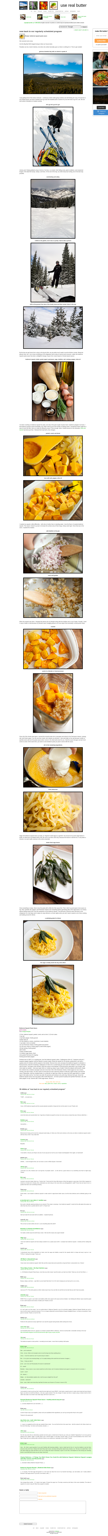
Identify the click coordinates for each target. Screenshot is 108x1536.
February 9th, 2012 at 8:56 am (27, 1388)
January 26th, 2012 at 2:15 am (27, 1239)
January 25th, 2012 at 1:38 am (27, 1112)
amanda (22, 1295)
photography (73, 11)
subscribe (101, 41)
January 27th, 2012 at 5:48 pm (27, 1278)
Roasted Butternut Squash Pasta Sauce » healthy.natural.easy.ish (41, 1399)
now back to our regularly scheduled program (40, 31)
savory (59, 1083)
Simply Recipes (26, 1031)
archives (67, 11)
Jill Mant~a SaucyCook (27, 1259)
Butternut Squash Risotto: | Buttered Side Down (35, 1467)
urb (31, 11)
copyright (40, 11)
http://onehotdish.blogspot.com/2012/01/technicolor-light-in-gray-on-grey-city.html (40, 1332)
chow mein (63, 17)
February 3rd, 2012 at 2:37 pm (27, 1338)
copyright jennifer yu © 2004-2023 (32, 22)
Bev (21, 1177)
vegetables (64, 1083)
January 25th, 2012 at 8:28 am (27, 1178)
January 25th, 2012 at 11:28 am (27, 1221)
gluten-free (50, 1083)
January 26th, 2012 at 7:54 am (27, 1249)
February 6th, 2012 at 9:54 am (27, 1347)
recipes (45, 11)
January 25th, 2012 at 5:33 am (27, 1130)
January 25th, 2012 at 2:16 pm (27, 1230)
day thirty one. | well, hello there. (30, 1420)
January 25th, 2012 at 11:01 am (27, 1212)
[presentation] (33, 1517)
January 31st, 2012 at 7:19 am (27, 1296)
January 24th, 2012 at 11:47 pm (27, 1103)
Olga (21, 1237)
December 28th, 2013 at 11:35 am (27, 1469)
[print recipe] (22, 1030)
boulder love (51, 11)
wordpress (56, 1531)
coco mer (23, 1326)
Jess (21, 1431)
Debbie (22, 1120)
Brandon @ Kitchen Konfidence (30, 1228)
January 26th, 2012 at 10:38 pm (27, 1260)
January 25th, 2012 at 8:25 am (27, 1168)
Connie (22, 1139)
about (35, 11)
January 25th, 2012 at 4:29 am (27, 1121)
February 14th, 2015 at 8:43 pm (27, 1479)
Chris (22, 1148)
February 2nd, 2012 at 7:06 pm (27, 1328)
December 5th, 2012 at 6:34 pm (27, 1432)
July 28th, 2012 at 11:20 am (26, 1409)
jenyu (22, 1346)
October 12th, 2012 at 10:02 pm (27, 1421)
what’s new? (78, 30)
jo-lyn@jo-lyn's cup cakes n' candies (31, 1200)
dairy (46, 1083)
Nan (21, 1102)
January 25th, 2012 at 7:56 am (27, 1159)
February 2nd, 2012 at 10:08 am (27, 1319)
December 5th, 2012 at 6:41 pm (27, 1444)
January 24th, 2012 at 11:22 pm (27, 1094)
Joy (21, 1337)
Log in (78, 11)
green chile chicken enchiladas (47, 17)
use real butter (74, 5)
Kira (21, 1111)
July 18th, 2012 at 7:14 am (26, 1401)
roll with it (85, 30)
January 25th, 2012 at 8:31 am (27, 1190)
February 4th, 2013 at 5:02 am (27, 1460)
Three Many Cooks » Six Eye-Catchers (32, 1268)
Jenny (22, 1166)
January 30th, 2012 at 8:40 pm (27, 1287)
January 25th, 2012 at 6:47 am (27, 1141)
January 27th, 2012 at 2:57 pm (27, 1269)
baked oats (28, 17)
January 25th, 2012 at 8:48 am (27, 1201)
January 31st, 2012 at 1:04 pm (27, 1306)
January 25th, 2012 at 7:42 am (27, 1150)
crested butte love (59, 11)
